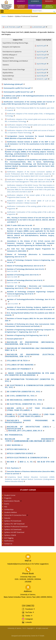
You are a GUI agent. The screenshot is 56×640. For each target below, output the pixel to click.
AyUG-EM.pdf (41, 73)
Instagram (27, 619)
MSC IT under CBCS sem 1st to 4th (20, 225)
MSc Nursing (14, 445)
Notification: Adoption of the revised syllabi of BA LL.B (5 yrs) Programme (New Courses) (30, 196)
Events (6, 504)
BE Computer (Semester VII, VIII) (23, 391)
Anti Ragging (8, 538)
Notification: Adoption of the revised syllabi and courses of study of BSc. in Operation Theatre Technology (29, 131)
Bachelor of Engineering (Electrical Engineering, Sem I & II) (29, 355)
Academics (35, 1)
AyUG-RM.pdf (41, 64)
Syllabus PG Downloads (12, 521)
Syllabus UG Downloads (13, 529)
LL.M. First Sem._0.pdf (12, 27)
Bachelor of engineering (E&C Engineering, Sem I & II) (29, 349)
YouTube (27, 612)
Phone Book (28, 573)
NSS (5, 507)
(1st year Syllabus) (40, 408)
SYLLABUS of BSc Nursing (20, 365)
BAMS (10, 414)
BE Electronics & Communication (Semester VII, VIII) (29, 386)
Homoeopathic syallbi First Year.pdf (17, 88)
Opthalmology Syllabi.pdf (13, 84)
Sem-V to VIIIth (12, 271)
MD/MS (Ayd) (14, 408)
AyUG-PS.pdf (41, 69)
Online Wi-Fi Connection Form (15, 515)
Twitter (26, 615)
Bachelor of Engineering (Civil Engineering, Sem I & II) (27, 335)
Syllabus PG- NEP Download (14, 524)
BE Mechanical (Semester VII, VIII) (24, 400)
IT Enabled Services (21, 6)
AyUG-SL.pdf (41, 58)
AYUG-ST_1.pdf (42, 79)
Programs (7, 498)
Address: (28, 591)
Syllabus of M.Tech (17, 360)
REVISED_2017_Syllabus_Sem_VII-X (25, 430)
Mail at (28, 560)
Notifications (9, 541)
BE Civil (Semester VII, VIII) (21, 396)
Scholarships (9, 509)
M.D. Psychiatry (13, 468)
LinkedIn (27, 622)
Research (49, 1)
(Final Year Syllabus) (18, 410)
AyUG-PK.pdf (41, 52)
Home (4, 16)
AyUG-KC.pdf (41, 46)
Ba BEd (10, 462)
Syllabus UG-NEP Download (14, 532)
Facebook (27, 609)
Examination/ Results (12, 501)
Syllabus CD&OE (10, 535)
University (21, 1)
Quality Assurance (49, 6)
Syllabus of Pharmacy (19, 369)
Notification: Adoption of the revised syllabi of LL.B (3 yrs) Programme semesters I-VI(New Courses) (30, 202)
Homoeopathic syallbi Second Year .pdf (18, 92)
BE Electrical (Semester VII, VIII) (24, 404)
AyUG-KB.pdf (41, 76)
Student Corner (35, 5)
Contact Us (8, 544)
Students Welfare (10, 512)
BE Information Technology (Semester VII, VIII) (29, 380)
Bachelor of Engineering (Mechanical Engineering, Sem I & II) (29, 343)
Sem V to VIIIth (34, 288)
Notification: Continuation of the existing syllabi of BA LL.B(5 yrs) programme (30, 213)
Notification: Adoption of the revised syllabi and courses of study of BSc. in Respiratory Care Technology (29, 126)
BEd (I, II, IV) (26, 462)
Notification (14, 429)
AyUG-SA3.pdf (42, 55)
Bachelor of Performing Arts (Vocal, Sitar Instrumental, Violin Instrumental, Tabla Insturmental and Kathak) (29, 325)
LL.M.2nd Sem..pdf (38, 27)
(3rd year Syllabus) (30, 416)
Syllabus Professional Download (16, 526)
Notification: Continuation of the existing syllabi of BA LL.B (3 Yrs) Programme (30, 207)
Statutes (7, 518)
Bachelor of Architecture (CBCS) (28, 427)
